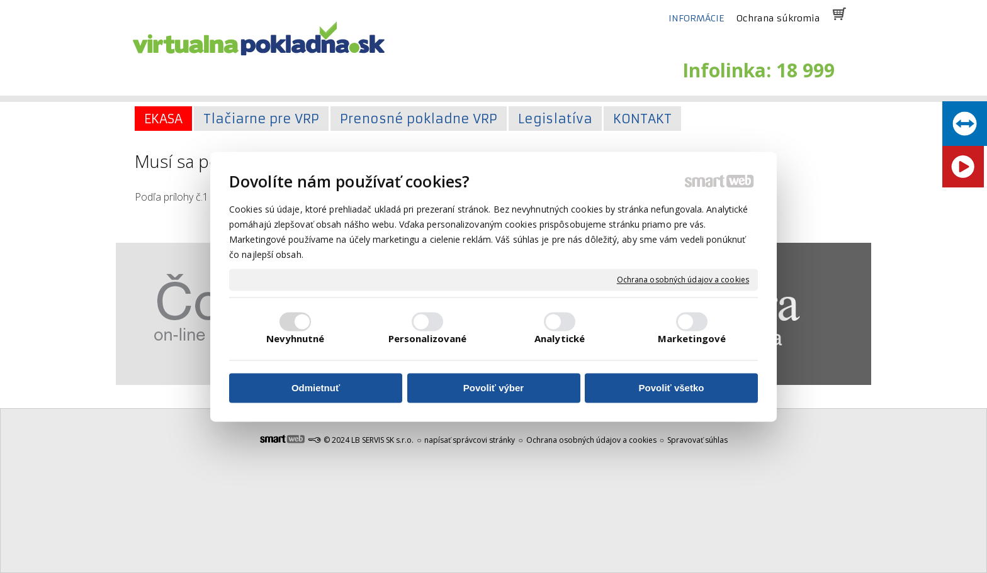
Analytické (559, 338)
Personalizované (427, 338)
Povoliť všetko (671, 388)
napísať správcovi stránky (469, 440)
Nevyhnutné (295, 338)
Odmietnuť (315, 388)
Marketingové (692, 338)
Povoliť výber (493, 388)
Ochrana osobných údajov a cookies (683, 280)
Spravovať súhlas (697, 440)
